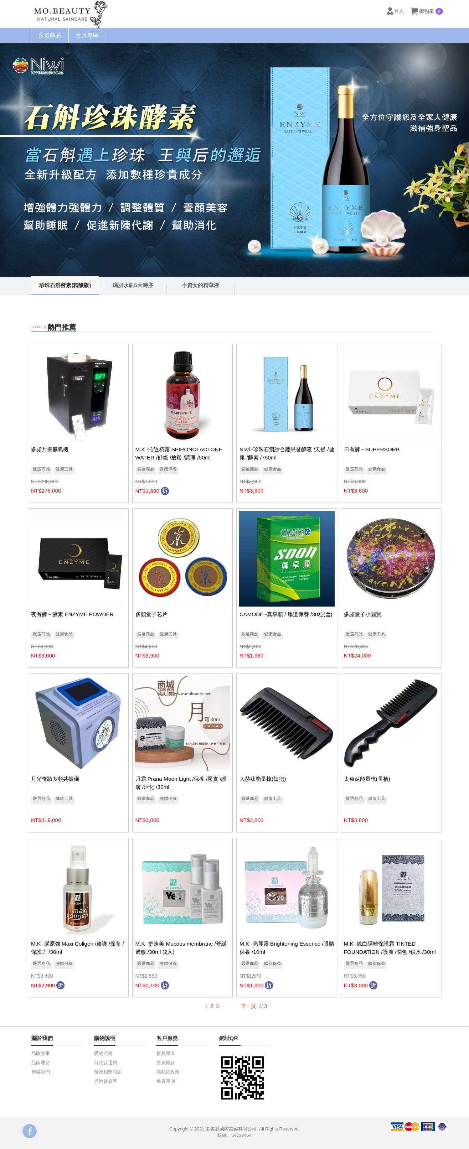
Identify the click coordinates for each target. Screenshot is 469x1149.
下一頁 (248, 1006)
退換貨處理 (105, 1081)
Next (459, 160)
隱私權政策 (168, 1072)
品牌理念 (40, 1062)
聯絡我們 (40, 1072)
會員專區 (165, 1053)
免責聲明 (165, 1081)
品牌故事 (40, 1053)
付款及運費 (105, 1062)
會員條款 (165, 1062)
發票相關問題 (108, 1072)
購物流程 (103, 1053)
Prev (9, 160)
